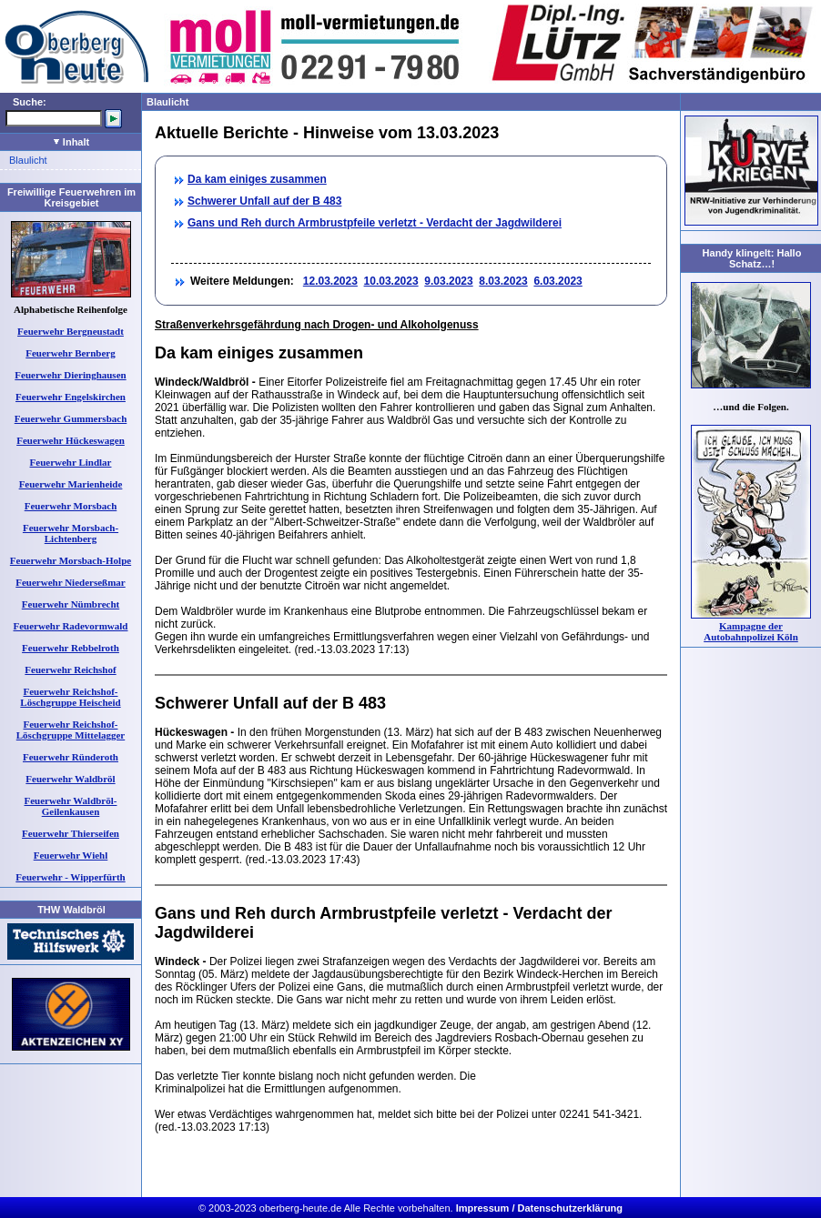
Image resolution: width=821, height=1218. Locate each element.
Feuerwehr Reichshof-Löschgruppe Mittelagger (70, 729)
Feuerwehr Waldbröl (70, 778)
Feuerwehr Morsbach (71, 505)
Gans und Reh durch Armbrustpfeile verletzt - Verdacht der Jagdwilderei (375, 222)
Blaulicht (28, 160)
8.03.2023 (503, 281)
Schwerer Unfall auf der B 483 (264, 201)
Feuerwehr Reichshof (70, 669)
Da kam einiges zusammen (257, 179)
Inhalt (71, 141)
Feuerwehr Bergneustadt (70, 331)
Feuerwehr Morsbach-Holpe (70, 560)
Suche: (29, 101)
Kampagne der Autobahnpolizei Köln (751, 631)
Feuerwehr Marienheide (71, 483)
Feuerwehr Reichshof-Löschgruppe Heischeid (70, 697)
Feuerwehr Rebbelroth (70, 647)
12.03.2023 (330, 281)
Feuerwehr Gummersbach (71, 418)
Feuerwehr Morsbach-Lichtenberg (70, 533)
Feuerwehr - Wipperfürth (70, 876)
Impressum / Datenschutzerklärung (539, 1208)
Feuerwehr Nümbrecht (70, 604)
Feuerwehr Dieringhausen (70, 374)
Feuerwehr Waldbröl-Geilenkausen (71, 806)
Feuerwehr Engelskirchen (70, 396)
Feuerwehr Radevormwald (71, 625)
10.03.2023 (391, 281)
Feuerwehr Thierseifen (70, 833)
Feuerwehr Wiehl (71, 855)
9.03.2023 (448, 281)
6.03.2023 (557, 281)
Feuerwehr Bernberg (70, 352)
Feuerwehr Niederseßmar (70, 582)
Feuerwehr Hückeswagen (70, 440)
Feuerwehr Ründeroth (70, 756)
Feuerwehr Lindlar (71, 462)
